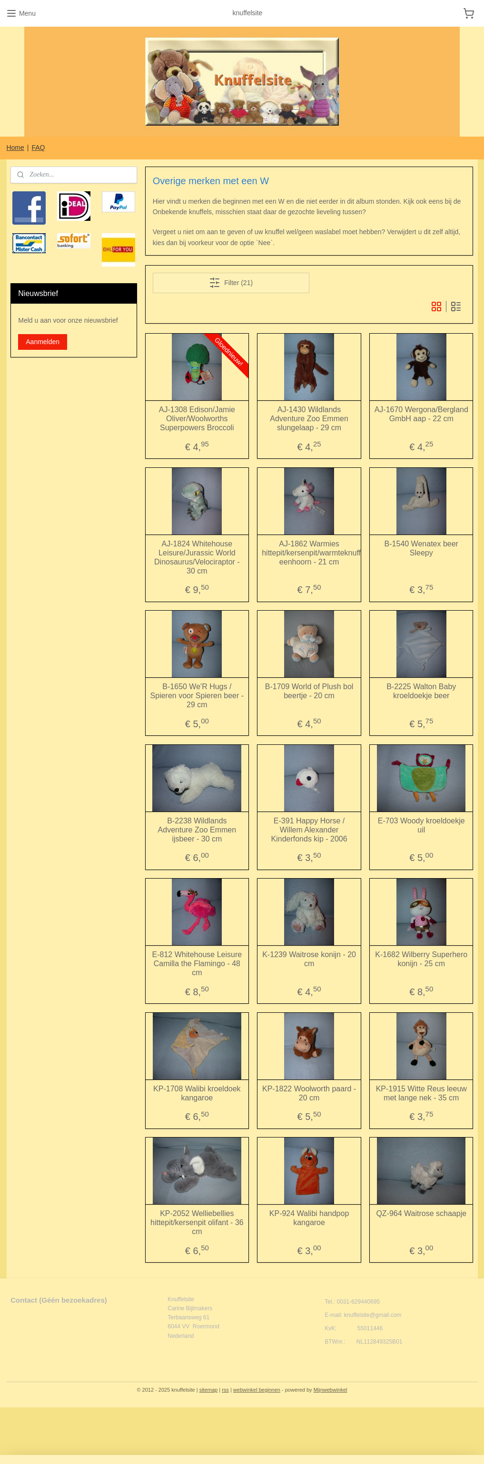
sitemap (208, 1390)
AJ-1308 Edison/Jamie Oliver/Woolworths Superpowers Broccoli (197, 419)
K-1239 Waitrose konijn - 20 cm (309, 959)
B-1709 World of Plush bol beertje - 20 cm (309, 691)
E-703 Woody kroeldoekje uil (421, 825)
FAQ (38, 147)
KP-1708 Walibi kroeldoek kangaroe (197, 1093)
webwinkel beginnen (256, 1390)
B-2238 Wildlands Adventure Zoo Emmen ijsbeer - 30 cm (197, 830)
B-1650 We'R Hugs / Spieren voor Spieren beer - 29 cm (197, 696)
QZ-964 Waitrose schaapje (421, 1213)
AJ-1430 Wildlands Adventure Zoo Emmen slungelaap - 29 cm (309, 419)
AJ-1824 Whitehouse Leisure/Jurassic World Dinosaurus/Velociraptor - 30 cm (197, 557)
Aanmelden (42, 342)
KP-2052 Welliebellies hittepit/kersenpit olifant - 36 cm (197, 1222)
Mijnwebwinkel (330, 1390)
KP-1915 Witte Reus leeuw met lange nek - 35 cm (421, 1093)
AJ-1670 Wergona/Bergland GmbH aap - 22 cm (421, 414)
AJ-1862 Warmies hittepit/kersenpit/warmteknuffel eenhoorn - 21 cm (309, 553)
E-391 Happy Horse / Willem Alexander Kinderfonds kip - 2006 (309, 830)
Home (15, 147)
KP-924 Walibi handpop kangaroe (309, 1218)
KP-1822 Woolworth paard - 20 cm (309, 1093)
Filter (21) (231, 282)
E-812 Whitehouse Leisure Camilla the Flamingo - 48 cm (197, 963)
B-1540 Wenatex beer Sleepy (421, 548)
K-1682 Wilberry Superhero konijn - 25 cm (421, 959)
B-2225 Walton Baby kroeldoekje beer (421, 691)
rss (225, 1390)
